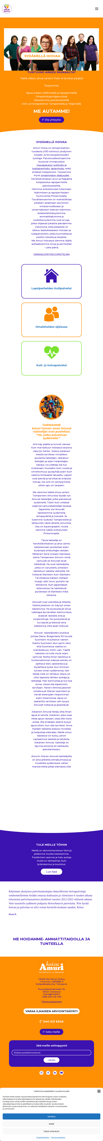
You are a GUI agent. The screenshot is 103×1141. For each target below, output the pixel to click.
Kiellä (51, 1123)
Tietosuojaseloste (58, 1137)
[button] (99, 1091)
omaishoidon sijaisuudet (55, 175)
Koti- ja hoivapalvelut (51, 365)
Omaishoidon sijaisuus (51, 327)
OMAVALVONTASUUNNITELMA (52, 254)
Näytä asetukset (51, 1131)
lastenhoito (57, 168)
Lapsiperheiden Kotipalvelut (51, 288)
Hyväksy (51, 1116)
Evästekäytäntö (42, 1137)
